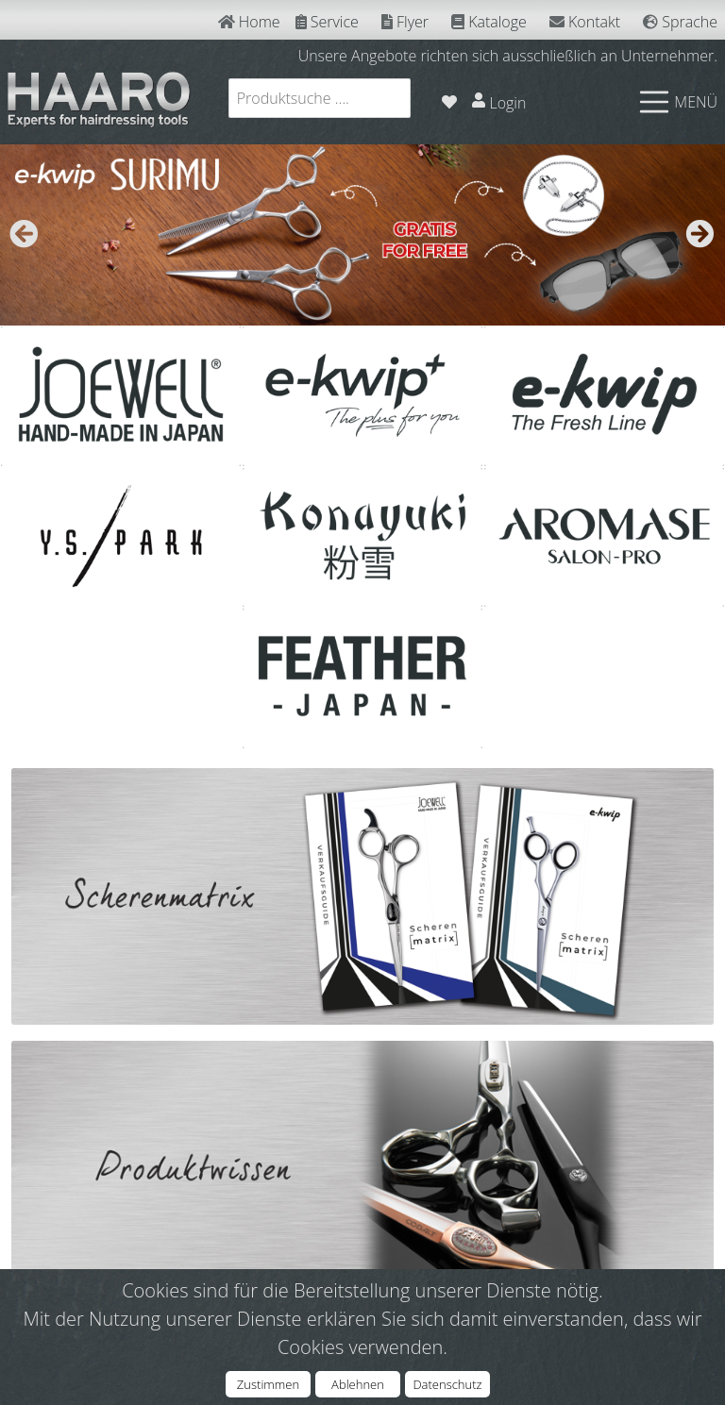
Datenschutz (447, 1384)
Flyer (405, 21)
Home (249, 21)
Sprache (680, 21)
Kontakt (584, 21)
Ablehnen (357, 1384)
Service (327, 21)
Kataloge (489, 21)
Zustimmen (268, 1384)
